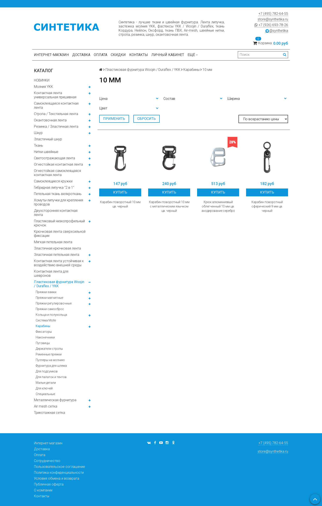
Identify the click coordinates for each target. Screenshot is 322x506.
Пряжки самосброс (50, 309)
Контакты (138, 55)
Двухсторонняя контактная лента (55, 213)
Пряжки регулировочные (54, 303)
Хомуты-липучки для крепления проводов (58, 202)
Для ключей (44, 388)
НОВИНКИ (41, 80)
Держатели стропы (49, 348)
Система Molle (46, 320)
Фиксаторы (44, 331)
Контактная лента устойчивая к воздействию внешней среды (59, 263)
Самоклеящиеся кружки (53, 181)
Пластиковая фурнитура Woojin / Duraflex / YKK (59, 284)
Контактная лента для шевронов (51, 273)
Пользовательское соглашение (59, 467)
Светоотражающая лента (54, 158)
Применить (114, 119)
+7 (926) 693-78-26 (271, 25)
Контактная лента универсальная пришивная (55, 95)
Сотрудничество (47, 461)
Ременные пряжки (49, 354)
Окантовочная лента (50, 120)
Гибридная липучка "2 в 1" (54, 187)
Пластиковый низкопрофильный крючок (59, 223)
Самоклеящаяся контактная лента (56, 105)
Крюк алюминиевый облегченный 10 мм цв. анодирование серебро (218, 206)
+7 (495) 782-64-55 (273, 14)
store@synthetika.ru (273, 19)
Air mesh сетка (45, 406)
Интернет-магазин (51, 55)
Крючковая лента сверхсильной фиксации (60, 233)
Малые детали (46, 382)
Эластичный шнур (48, 139)
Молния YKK (43, 87)
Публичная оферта (49, 484)
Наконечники (45, 337)
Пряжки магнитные (49, 297)
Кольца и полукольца (51, 314)
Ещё (193, 55)
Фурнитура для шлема (51, 365)
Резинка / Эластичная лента (56, 126)
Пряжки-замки (46, 292)
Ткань (38, 145)
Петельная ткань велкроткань (58, 194)
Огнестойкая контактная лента (58, 164)
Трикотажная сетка (49, 413)
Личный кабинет (167, 55)
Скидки (118, 55)
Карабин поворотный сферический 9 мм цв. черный (267, 206)
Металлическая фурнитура (55, 400)
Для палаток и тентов (51, 377)
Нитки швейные (46, 152)
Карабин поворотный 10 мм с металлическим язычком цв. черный (169, 206)
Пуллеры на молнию (50, 360)
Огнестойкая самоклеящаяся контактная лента (57, 173)
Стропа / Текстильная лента (56, 114)
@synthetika (276, 31)
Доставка (81, 55)
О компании (43, 490)
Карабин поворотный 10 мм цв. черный (120, 204)
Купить (120, 192)
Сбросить (146, 119)
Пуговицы (43, 343)
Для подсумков (47, 371)
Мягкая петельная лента (53, 242)
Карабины (43, 326)
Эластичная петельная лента (56, 255)
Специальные (45, 394)
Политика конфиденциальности (59, 472)
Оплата (100, 55)
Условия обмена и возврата (56, 478)
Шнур (38, 133)
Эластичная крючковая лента (57, 248)
